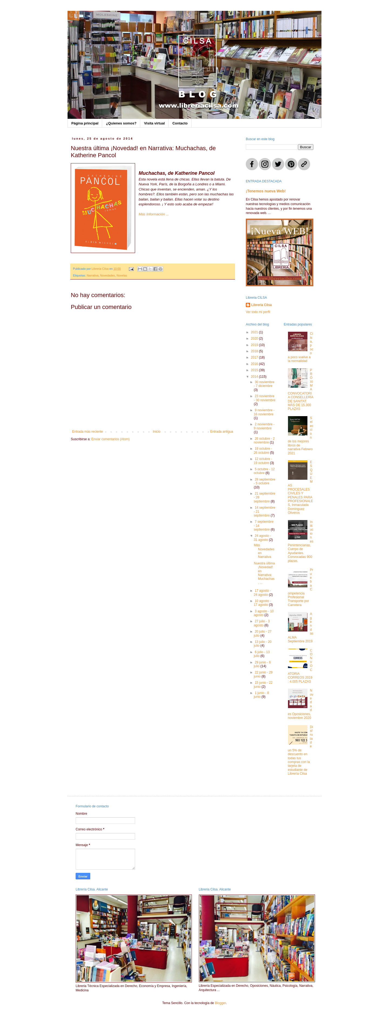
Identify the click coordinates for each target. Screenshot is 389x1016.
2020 (255, 338)
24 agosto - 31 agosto (262, 537)
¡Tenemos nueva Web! (266, 191)
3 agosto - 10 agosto (264, 613)
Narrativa (93, 275)
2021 (255, 332)
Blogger (220, 1003)
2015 (255, 370)
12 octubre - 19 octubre (263, 461)
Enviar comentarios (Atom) (110, 439)
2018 (255, 351)
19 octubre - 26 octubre (263, 450)
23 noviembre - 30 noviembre (264, 398)
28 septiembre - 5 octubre (264, 481)
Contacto (179, 123)
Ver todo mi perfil (258, 312)
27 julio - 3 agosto (262, 623)
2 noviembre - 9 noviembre (264, 426)
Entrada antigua (221, 431)
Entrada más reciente (87, 431)
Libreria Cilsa (261, 305)
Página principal (84, 123)
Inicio (156, 431)
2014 (255, 377)
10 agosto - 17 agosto (262, 603)
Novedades (107, 275)
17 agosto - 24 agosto (262, 592)
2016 (255, 364)
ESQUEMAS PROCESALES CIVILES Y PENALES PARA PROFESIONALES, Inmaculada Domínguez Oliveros (300, 487)
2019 (255, 345)
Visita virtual (154, 123)
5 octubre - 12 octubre (264, 471)
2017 (255, 357)
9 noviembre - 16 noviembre (264, 412)
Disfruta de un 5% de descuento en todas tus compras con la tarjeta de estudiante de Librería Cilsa (300, 750)
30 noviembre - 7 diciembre (264, 384)
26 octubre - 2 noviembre (264, 440)
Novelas (121, 275)
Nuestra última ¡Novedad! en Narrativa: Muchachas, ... (264, 573)
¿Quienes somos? (121, 123)
